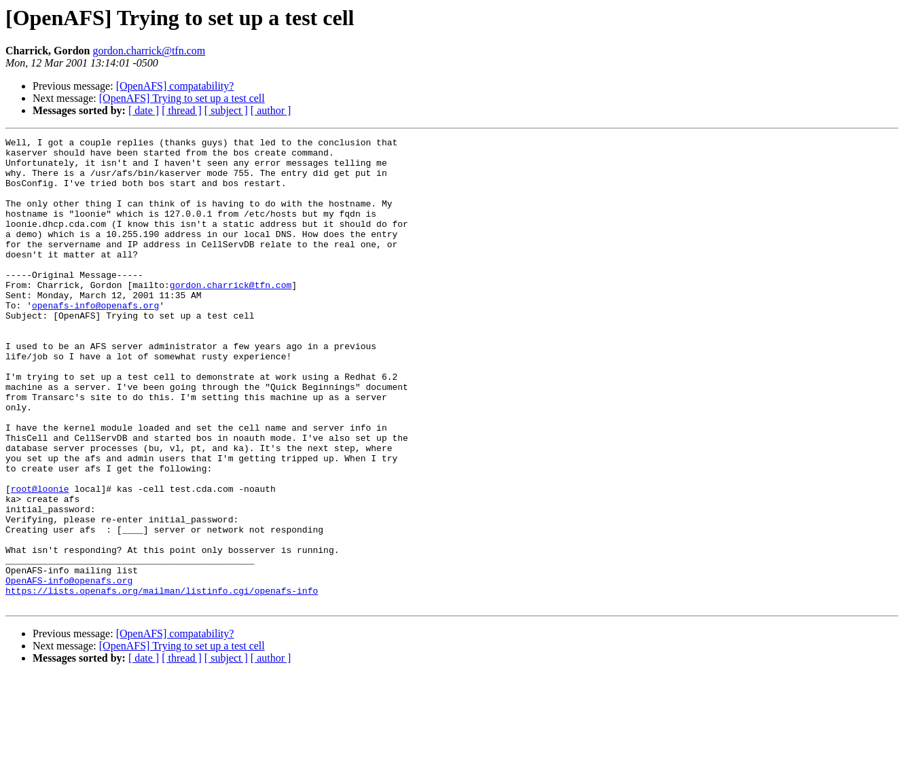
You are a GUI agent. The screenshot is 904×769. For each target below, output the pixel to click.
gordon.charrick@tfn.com (148, 50)
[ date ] (143, 110)
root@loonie (40, 560)
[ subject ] (226, 110)
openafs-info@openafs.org (95, 340)
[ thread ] (182, 110)
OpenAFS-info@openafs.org (68, 670)
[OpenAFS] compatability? (175, 86)
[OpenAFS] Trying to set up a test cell (182, 98)
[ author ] (271, 110)
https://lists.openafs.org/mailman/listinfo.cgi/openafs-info (161, 682)
